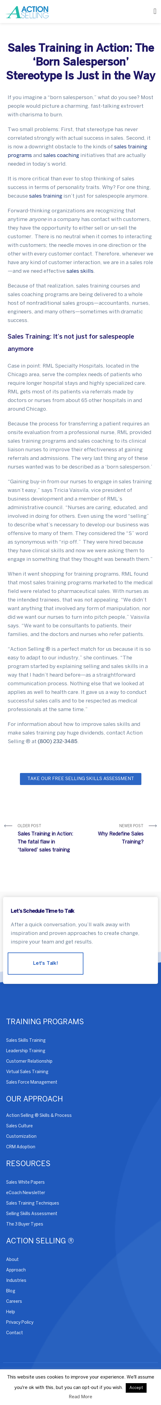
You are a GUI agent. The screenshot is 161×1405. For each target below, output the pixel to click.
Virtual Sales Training (27, 1072)
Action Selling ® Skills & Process (39, 1116)
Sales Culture (19, 1126)
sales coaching (61, 155)
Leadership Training (25, 1051)
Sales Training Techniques (32, 1204)
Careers (14, 1302)
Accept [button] (136, 1388)
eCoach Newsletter (25, 1193)
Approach (16, 1270)
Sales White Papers (25, 1183)
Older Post (46, 839)
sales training (45, 196)
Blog (10, 1291)
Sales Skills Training (26, 1041)
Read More (80, 1397)
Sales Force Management (31, 1083)
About (12, 1260)
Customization (21, 1137)
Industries (16, 1281)
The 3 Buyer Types (24, 1224)
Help (10, 1312)
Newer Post (114, 835)
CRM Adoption (20, 1147)
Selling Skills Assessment (31, 1214)
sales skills (80, 271)
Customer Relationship (29, 1062)
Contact (14, 1333)
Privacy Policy (19, 1323)
